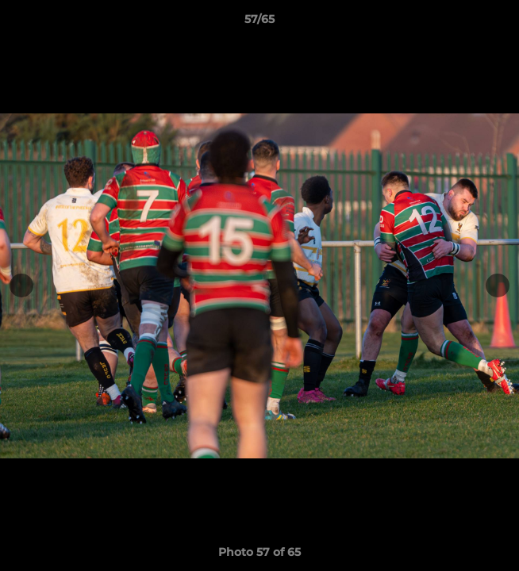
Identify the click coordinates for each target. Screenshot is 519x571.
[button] (499, 23)
